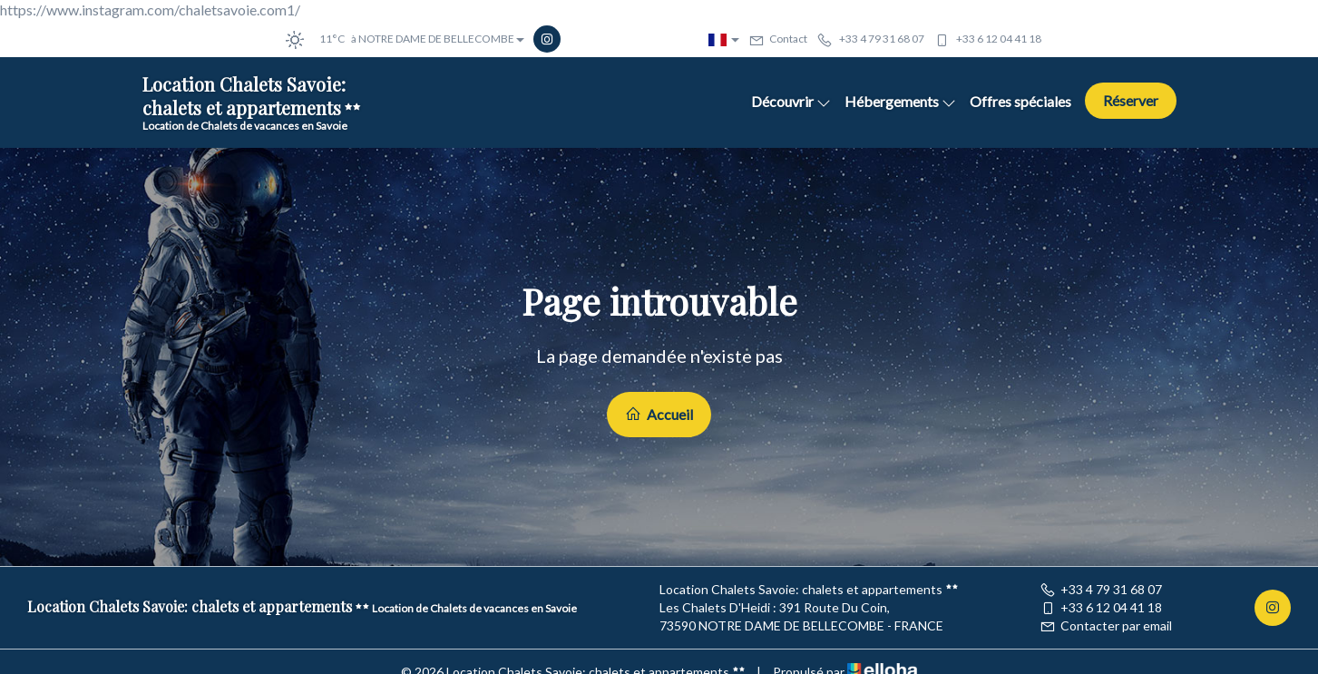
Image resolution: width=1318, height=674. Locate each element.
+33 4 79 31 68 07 (1101, 589)
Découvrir (791, 101)
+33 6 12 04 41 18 (1101, 607)
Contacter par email (1106, 625)
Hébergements (900, 101)
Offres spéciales (1020, 101)
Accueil (659, 414)
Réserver (1130, 100)
